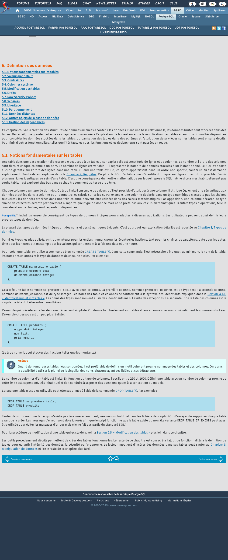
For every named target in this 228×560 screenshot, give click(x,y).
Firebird (104, 16)
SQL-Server (212, 16)
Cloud (69, 10)
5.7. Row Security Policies (19, 97)
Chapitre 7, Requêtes (81, 174)
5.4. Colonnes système (17, 85)
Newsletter (106, 4)
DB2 (91, 16)
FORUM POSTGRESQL (62, 28)
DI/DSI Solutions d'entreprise (42, 10)
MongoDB (118, 22)
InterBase (120, 16)
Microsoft (102, 10)
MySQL (135, 16)
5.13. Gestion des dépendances (23, 122)
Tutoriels (42, 4)
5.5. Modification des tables (21, 89)
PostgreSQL (166, 16)
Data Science (76, 16)
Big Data (57, 16)
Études (144, 4)
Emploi (127, 4)
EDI (142, 10)
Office (190, 10)
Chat (86, 4)
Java (115, 10)
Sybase (195, 16)
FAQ (59, 4)
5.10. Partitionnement (17, 110)
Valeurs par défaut (211, 460)
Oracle (182, 16)
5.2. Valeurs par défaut (17, 76)
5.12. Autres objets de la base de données (30, 118)
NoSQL (149, 16)
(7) (97, 252)
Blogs (72, 4)
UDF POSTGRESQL (187, 28)
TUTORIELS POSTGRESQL (154, 28)
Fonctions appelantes (18, 460)
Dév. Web (129, 10)
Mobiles (203, 10)
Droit (159, 4)
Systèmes (219, 10)
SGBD (177, 10)
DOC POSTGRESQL (121, 28)
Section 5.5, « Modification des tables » (123, 433)
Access (43, 16)
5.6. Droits (9, 93)
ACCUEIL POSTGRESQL (29, 28)
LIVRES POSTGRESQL (114, 32)
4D (32, 16)
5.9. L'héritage (11, 106)
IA (79, 10)
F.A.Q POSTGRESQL (93, 28)
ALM (88, 10)
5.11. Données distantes (18, 114)
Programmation (159, 10)
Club (173, 4)
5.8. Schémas (11, 101)
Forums (22, 4)
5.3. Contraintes (13, 81)
